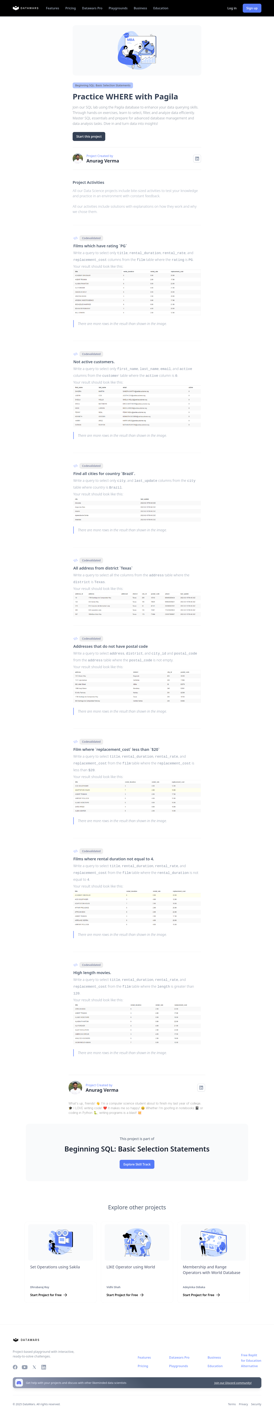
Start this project (89, 136)
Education (160, 8)
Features (52, 8)
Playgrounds (118, 8)
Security (256, 1397)
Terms (232, 1397)
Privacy (243, 1397)
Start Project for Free (46, 1287)
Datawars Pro (92, 8)
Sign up (252, 8)
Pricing (70, 8)
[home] (25, 8)
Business (140, 8)
